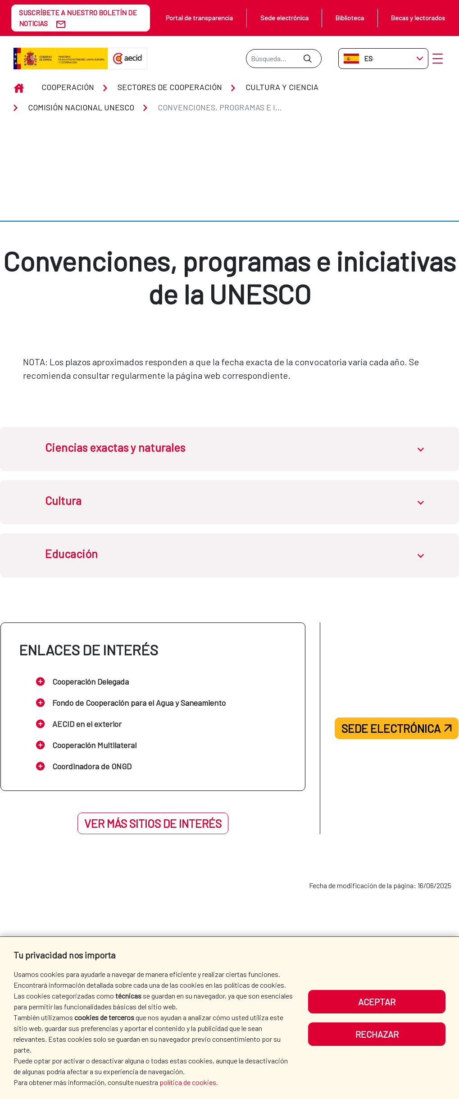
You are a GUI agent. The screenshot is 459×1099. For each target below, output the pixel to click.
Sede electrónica (284, 18)
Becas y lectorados (418, 18)
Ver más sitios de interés (153, 805)
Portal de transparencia (199, 18)
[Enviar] (307, 58)
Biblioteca (350, 18)
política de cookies (187, 1082)
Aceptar (376, 1001)
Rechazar (377, 1034)
